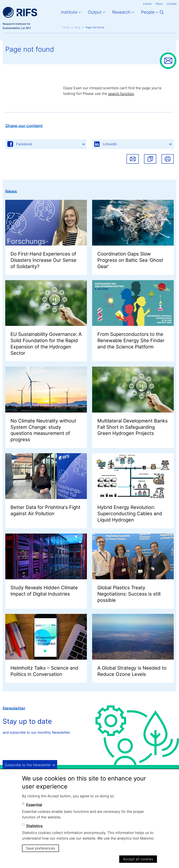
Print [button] (168, 159)
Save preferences (40, 848)
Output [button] (95, 12)
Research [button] (121, 12)
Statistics (34, 826)
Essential (34, 805)
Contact (171, 3)
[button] (150, 159)
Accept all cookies (138, 859)
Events (147, 3)
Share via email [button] (133, 159)
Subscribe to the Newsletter (28, 765)
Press (159, 3)
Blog (77, 27)
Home (66, 27)
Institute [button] (69, 12)
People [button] (148, 12)
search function (121, 94)
